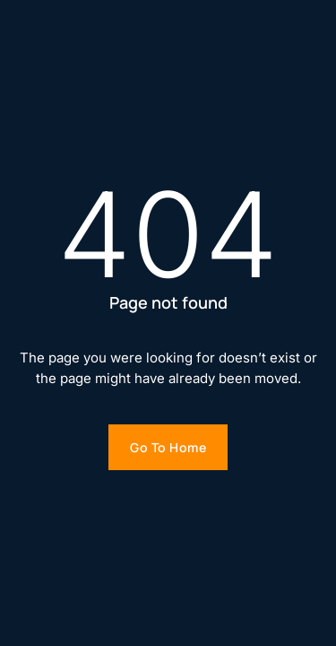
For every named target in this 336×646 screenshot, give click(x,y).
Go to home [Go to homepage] (168, 447)
